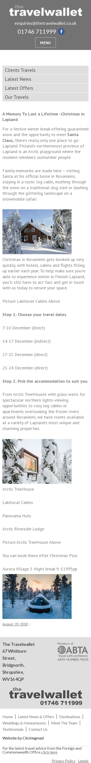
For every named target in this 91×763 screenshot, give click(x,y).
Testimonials (13, 729)
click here (49, 752)
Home (7, 716)
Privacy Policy (63, 761)
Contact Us (38, 729)
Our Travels (17, 97)
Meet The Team (64, 723)
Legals (83, 761)
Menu (45, 42)
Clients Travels (20, 70)
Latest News (18, 79)
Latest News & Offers (36, 716)
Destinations (69, 716)
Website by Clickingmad (23, 738)
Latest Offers (19, 88)
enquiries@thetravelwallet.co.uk (45, 23)
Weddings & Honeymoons (24, 723)
